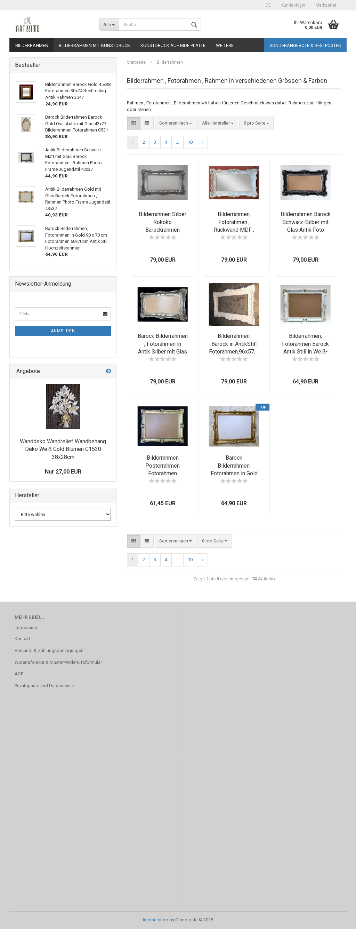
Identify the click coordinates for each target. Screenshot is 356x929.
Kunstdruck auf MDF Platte (172, 45)
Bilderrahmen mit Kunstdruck (94, 45)
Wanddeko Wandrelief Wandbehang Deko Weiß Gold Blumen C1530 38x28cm (63, 449)
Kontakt (22, 638)
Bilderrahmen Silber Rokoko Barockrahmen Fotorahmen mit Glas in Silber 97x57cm (163, 230)
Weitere (225, 45)
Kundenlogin (293, 5)
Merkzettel (326, 5)
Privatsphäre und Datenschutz (44, 685)
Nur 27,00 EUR (63, 471)
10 (190, 142)
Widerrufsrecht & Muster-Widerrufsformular (58, 662)
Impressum (26, 627)
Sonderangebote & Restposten (305, 45)
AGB (19, 673)
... (177, 142)
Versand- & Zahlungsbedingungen (49, 650)
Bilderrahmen (31, 45)
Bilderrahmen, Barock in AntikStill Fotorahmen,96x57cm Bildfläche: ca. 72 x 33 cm (235, 352)
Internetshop (155, 919)
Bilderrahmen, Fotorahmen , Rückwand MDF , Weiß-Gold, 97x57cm (234, 230)
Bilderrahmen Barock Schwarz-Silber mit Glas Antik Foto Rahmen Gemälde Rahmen (306, 230)
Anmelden (63, 330)
